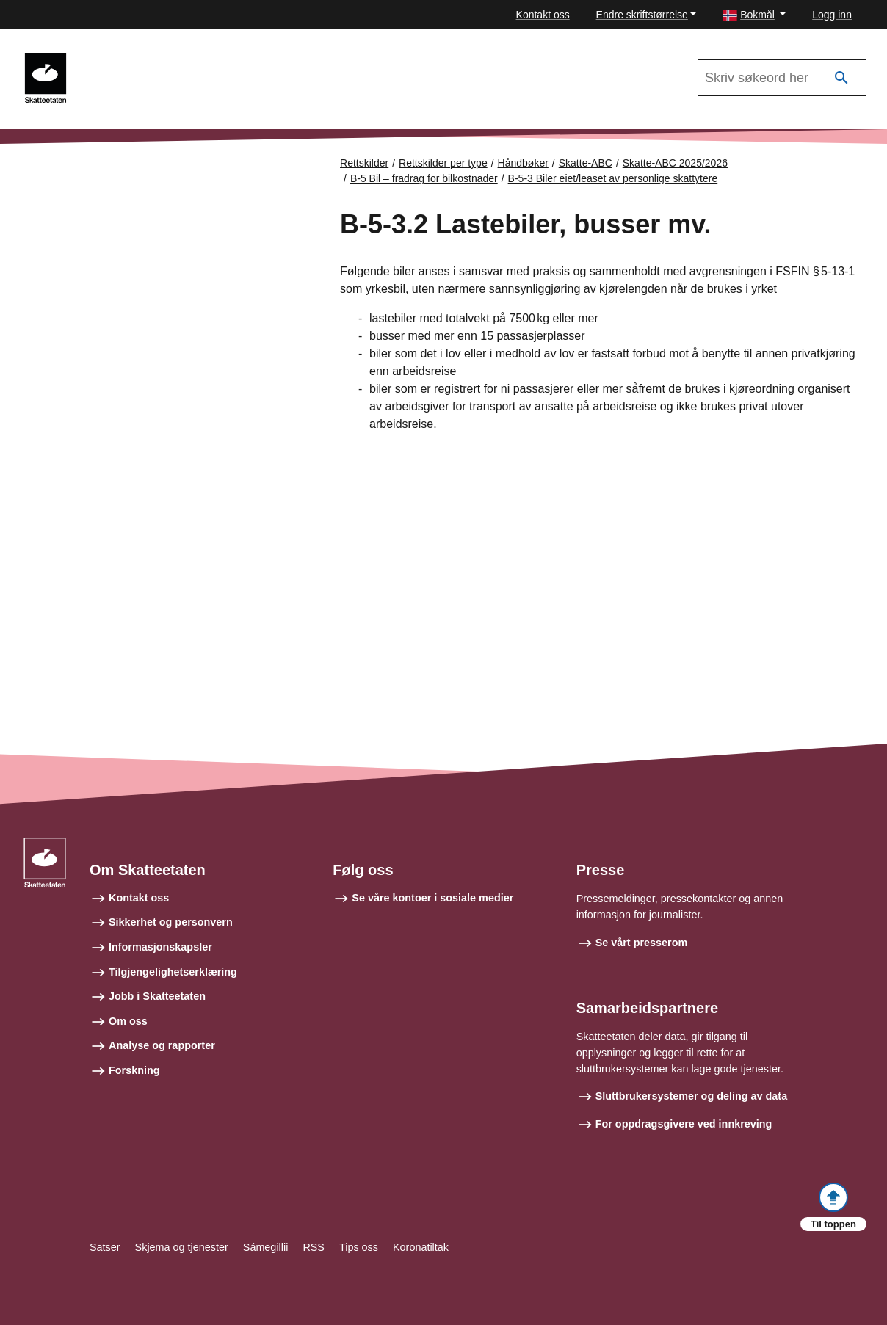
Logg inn (832, 15)
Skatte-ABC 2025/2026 (675, 163)
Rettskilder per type (443, 163)
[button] (754, 15)
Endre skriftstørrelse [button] (642, 15)
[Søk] (841, 78)
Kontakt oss (543, 15)
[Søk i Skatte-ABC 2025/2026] (782, 77)
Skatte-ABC (122, 59)
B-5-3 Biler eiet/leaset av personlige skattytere (613, 178)
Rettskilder (364, 163)
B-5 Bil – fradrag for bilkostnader (424, 178)
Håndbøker (523, 163)
